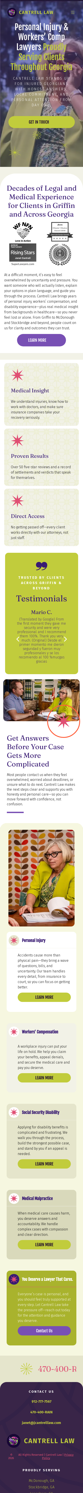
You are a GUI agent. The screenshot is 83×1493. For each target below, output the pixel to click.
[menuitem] (41, 1480)
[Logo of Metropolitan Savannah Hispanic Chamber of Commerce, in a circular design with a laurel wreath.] (60, 254)
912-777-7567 (41, 1401)
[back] (18, 639)
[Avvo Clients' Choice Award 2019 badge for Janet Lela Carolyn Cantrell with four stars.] (60, 232)
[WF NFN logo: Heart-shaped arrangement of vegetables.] (23, 232)
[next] (65, 639)
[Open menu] (73, 12)
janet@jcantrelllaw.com (41, 1423)
